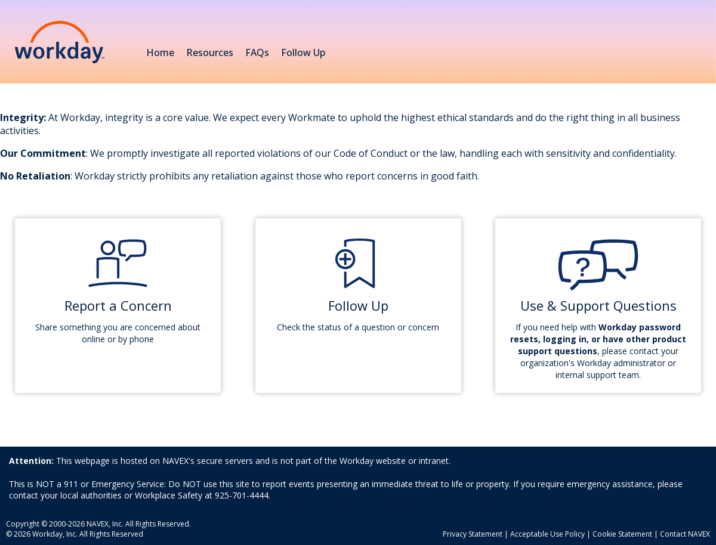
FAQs (257, 52)
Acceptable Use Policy (547, 534)
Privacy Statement (472, 534)
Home (160, 52)
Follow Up (303, 52)
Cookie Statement (622, 534)
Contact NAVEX (685, 534)
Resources (209, 53)
